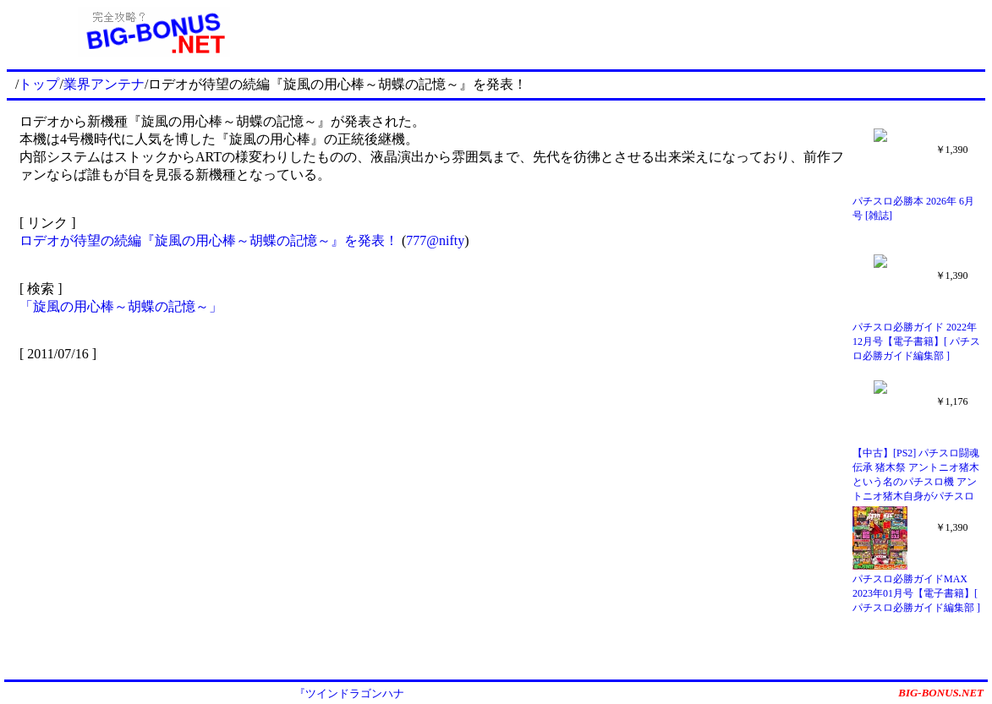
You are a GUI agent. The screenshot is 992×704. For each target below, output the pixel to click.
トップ (39, 84)
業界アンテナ (104, 84)
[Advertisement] (643, 32)
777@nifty (435, 240)
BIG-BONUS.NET (941, 692)
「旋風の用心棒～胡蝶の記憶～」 (120, 306)
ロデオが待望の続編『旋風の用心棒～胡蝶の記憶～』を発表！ (208, 240)
